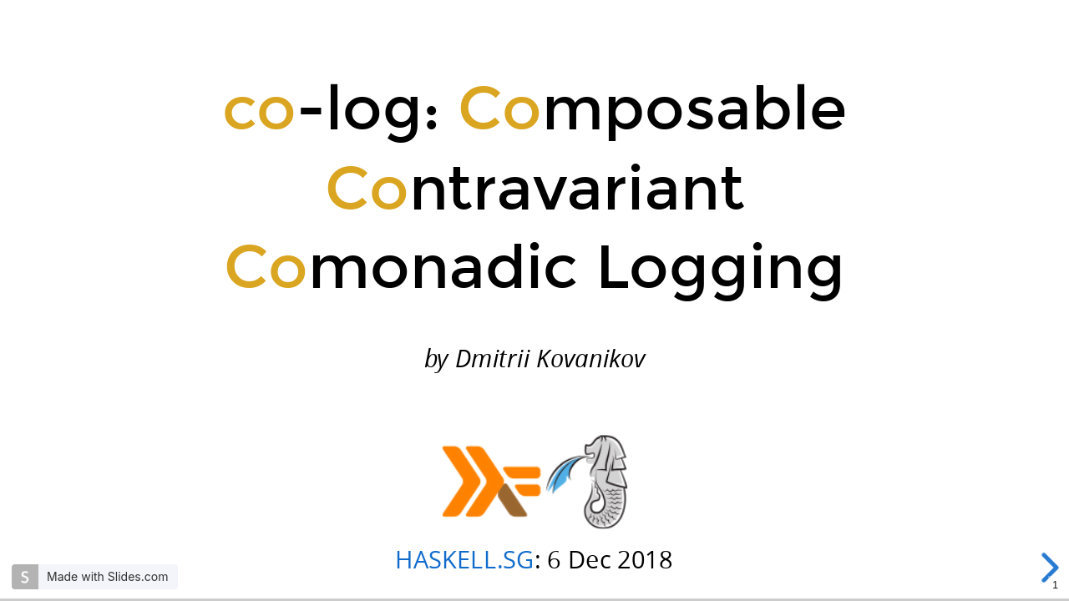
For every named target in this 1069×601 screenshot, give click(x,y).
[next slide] (1051, 568)
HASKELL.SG (464, 558)
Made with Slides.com (107, 576)
